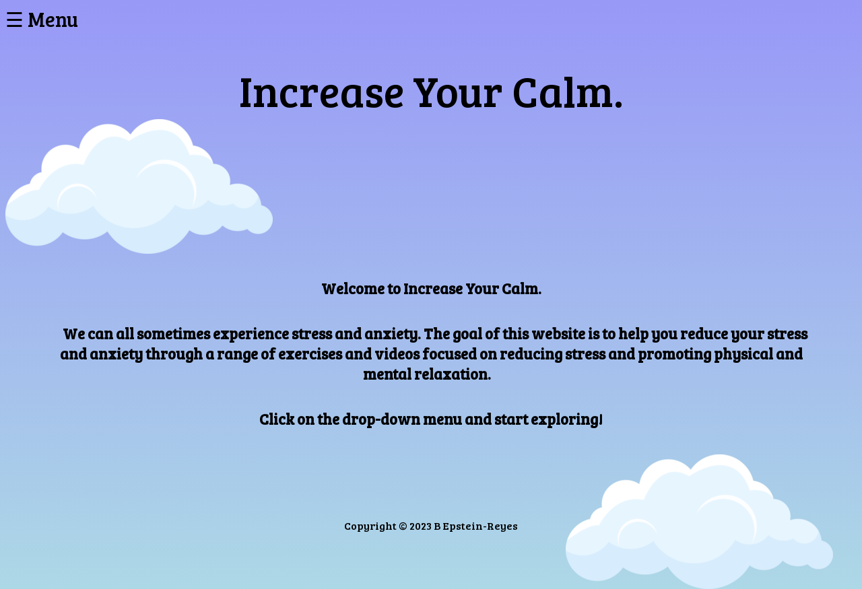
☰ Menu (41, 18)
